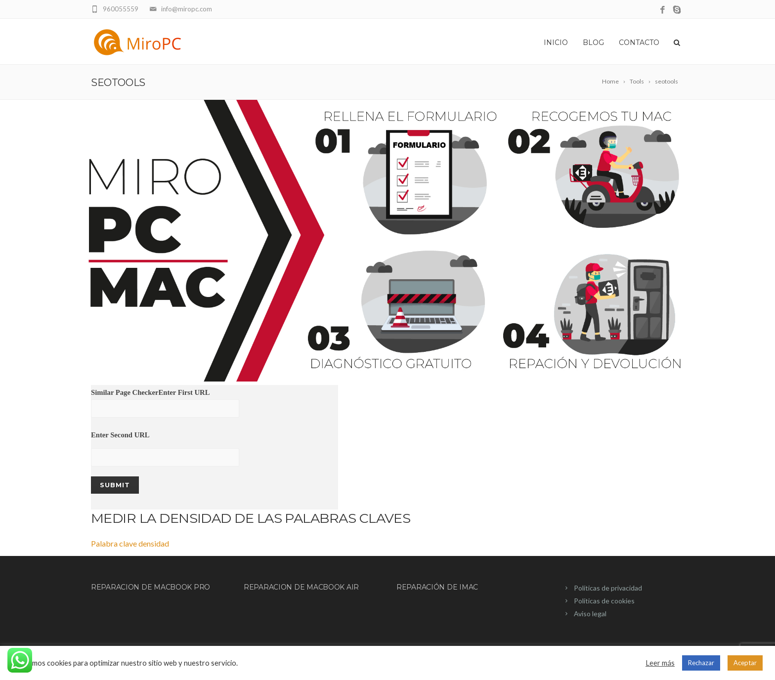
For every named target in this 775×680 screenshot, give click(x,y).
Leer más (660, 663)
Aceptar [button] (745, 663)
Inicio (556, 42)
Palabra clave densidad (130, 543)
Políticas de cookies (604, 600)
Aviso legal (590, 613)
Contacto (639, 42)
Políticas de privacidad (608, 588)
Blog (593, 42)
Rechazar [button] (701, 663)
